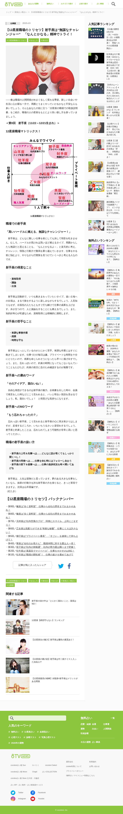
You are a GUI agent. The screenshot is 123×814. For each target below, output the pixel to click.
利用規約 (92, 762)
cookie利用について (74, 766)
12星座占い (29, 732)
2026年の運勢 (17, 743)
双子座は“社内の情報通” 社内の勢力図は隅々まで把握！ (46, 547)
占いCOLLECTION (49, 772)
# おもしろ (33, 40)
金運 (94, 724)
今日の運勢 (86, 742)
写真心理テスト (48, 737)
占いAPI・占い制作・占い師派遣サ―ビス (27, 785)
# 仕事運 (10, 585)
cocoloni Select (51, 765)
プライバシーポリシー (74, 771)
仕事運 (13, 23)
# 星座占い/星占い (68, 581)
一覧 (113, 718)
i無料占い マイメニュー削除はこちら (80, 775)
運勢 (83, 729)
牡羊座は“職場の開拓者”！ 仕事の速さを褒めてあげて (44, 554)
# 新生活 (44, 40)
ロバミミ (35, 765)
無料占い (15, 732)
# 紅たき (54, 581)
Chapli (34, 772)
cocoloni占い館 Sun (18, 765)
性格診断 (85, 733)
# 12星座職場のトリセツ (16, 40)
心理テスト (16, 737)
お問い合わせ (94, 766)
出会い (95, 729)
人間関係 (107, 729)
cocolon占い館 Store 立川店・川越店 (25, 778)
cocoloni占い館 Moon (19, 772)
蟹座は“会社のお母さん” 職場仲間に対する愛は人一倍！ (46, 543)
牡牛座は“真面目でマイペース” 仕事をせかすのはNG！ (45, 551)
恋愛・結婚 (86, 724)
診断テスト (31, 737)
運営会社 (69, 762)
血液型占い (45, 732)
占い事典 (96, 742)
